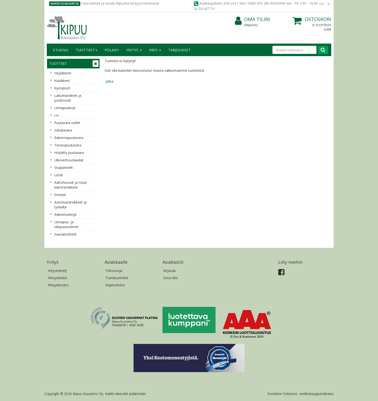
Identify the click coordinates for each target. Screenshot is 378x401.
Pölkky (112, 49)
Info (155, 49)
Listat (58, 175)
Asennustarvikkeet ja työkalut (70, 204)
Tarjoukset (179, 49)
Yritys (134, 49)
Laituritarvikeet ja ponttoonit (67, 98)
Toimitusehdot (116, 278)
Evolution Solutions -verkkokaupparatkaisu (301, 393)
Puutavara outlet (67, 122)
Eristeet (60, 194)
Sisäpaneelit (63, 167)
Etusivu (60, 49)
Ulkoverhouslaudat (68, 160)
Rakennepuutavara (68, 137)
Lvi (56, 115)
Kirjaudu (251, 25)
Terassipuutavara (67, 145)
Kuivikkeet (62, 80)
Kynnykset (62, 88)
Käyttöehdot (115, 285)
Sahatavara (63, 130)
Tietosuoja (113, 270)
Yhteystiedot (57, 278)
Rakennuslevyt (65, 214)
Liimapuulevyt (65, 107)
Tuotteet (86, 49)
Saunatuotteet (65, 234)
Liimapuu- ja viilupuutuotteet (66, 224)
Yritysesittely (57, 270)
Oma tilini (252, 19)
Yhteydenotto (58, 285)
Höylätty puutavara (69, 152)
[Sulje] (328, 4)
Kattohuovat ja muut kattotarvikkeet (70, 185)
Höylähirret (62, 73)
